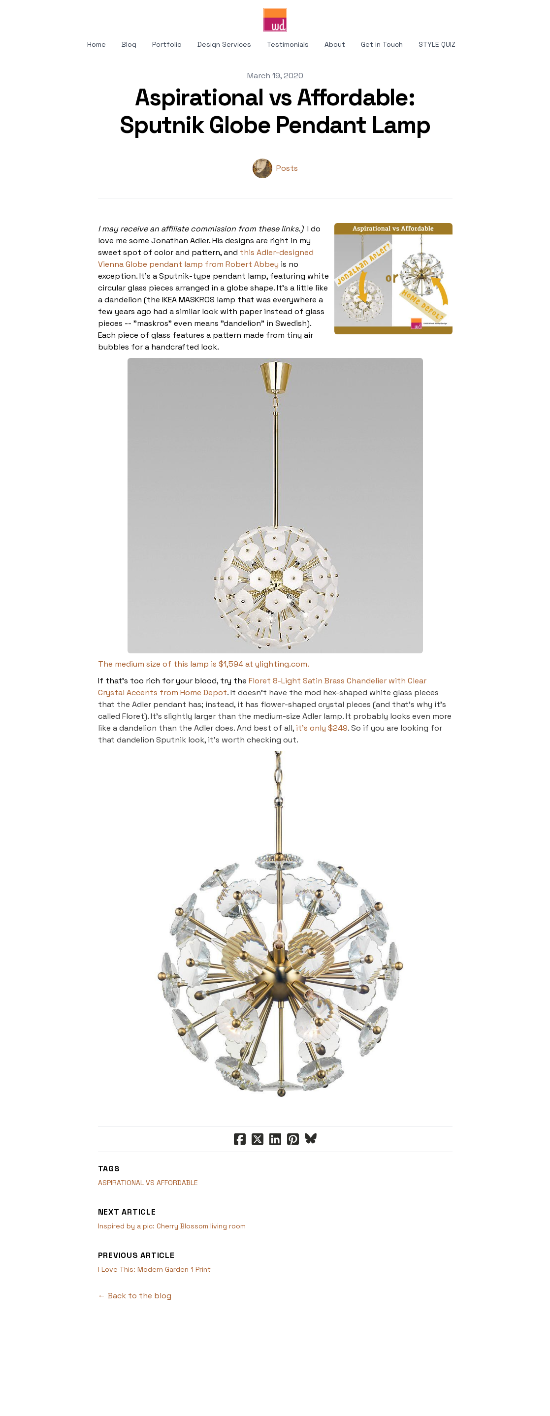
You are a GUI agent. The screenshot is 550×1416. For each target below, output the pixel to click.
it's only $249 (322, 728)
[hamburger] (31, 16)
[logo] (275, 20)
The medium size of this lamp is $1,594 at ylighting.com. (203, 664)
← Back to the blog (134, 1295)
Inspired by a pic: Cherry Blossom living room (172, 1226)
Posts (287, 168)
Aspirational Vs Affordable (148, 1182)
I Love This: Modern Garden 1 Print (154, 1269)
